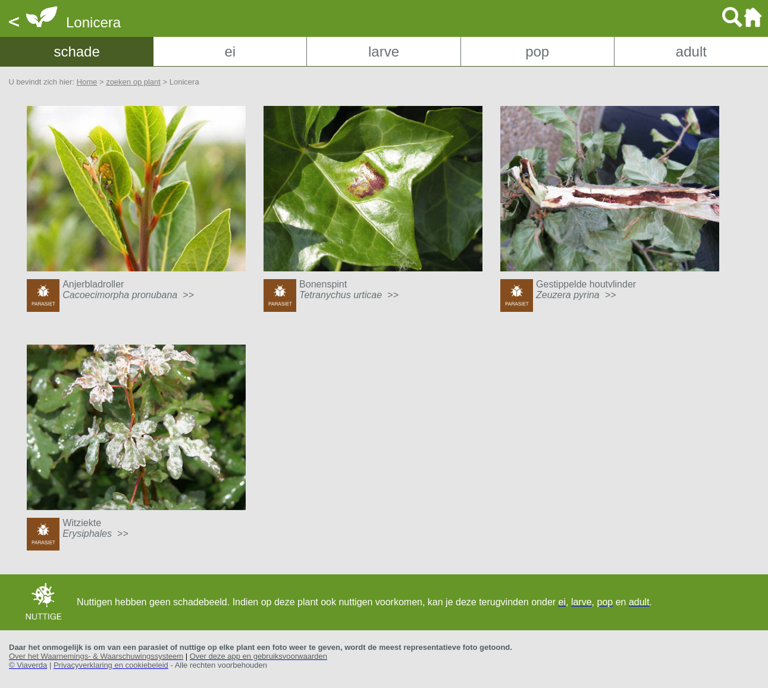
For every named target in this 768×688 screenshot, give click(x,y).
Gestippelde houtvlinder (586, 289)
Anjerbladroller (128, 289)
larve (383, 51)
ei (230, 51)
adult (691, 51)
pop (537, 51)
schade (76, 51)
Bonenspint (349, 289)
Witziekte (95, 528)
